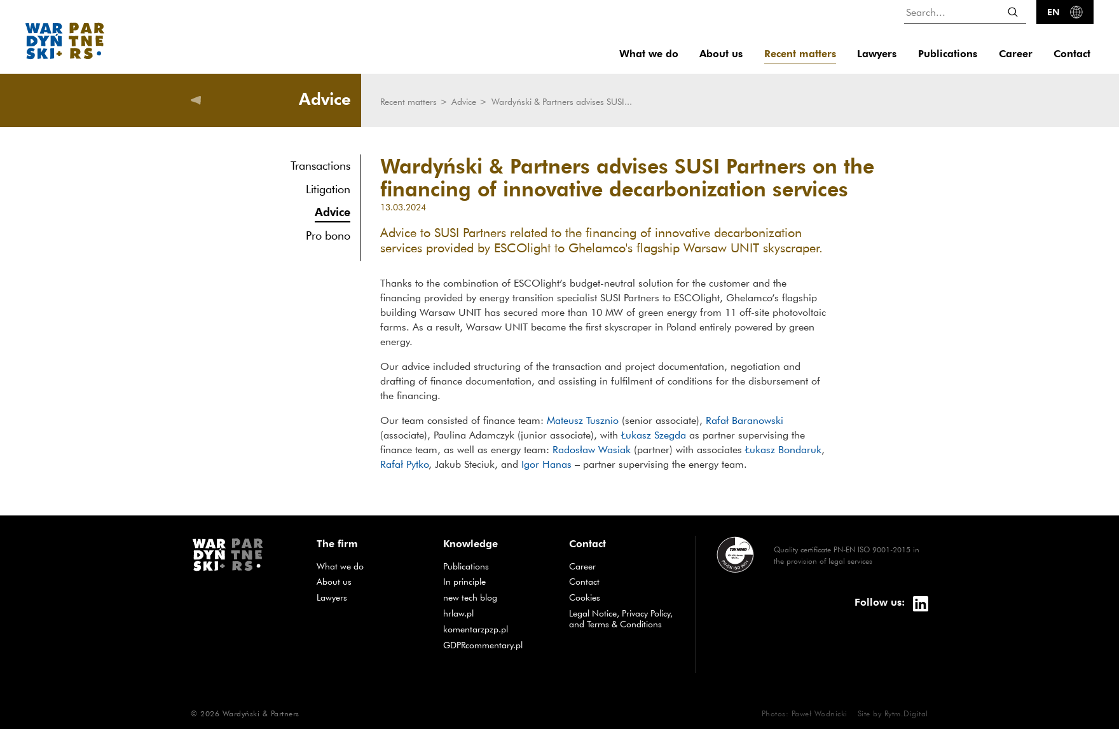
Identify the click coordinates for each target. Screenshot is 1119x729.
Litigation (328, 189)
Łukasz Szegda (653, 434)
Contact (1072, 53)
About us (721, 53)
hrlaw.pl (496, 613)
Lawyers (876, 53)
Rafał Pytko (404, 464)
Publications (947, 53)
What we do (648, 53)
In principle (496, 581)
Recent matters (800, 53)
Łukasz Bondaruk (781, 449)
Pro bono (328, 235)
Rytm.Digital (906, 713)
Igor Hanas (546, 464)
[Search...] (965, 12)
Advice (332, 211)
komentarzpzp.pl (496, 629)
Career (1016, 53)
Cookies (584, 597)
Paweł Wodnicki (820, 713)
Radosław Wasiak (592, 449)
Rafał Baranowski (744, 420)
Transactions (320, 165)
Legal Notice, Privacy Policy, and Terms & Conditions (621, 619)
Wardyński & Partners (261, 713)
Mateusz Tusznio (583, 420)
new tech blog (496, 597)
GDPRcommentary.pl (496, 645)
